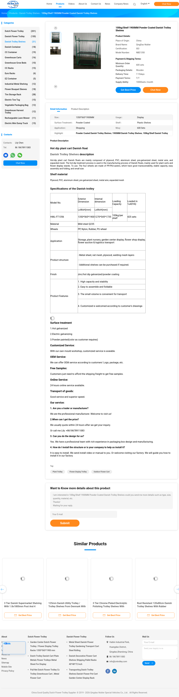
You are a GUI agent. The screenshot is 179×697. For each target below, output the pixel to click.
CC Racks (20, 68)
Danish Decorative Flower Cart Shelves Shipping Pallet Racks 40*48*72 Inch (83, 660)
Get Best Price (128, 89)
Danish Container (20, 46)
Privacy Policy (7, 671)
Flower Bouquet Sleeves (20, 89)
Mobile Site (6, 667)
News (4, 658)
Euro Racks (20, 73)
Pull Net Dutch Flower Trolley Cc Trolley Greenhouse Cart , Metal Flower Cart (45, 674)
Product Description (80, 109)
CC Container (20, 52)
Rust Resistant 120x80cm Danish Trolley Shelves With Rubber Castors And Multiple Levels (154, 606)
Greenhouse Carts (20, 57)
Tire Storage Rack (20, 94)
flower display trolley (78, 472)
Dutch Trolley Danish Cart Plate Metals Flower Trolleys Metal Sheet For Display (44, 660)
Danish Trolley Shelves (20, 41)
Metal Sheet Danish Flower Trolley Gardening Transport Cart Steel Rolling (84, 646)
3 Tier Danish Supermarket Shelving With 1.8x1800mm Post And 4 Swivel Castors (23, 606)
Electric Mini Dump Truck (20, 123)
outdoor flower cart (102, 472)
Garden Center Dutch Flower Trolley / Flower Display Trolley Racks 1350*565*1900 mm (44, 646)
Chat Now (166, 4)
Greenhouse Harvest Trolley (20, 111)
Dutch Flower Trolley (20, 31)
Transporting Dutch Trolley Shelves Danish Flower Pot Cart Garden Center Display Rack (83, 674)
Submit (65, 523)
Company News (121, 4)
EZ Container (20, 78)
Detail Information (58, 109)
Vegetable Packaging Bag (20, 105)
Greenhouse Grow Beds (20, 62)
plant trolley (58, 472)
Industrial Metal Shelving (20, 83)
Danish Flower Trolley (20, 36)
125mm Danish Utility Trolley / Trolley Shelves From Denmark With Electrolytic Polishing (67, 606)
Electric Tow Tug (20, 99)
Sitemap (5, 662)
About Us (5, 654)
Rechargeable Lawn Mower (20, 118)
